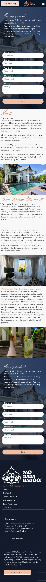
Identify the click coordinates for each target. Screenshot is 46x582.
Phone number (9, 76)
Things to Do (9, 500)
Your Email (8, 68)
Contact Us (7, 508)
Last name (7, 60)
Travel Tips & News (10, 504)
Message (7, 84)
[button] (43, 3)
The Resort (8, 493)
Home (5, 489)
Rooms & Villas (10, 496)
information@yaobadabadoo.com (23, 147)
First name (8, 52)
